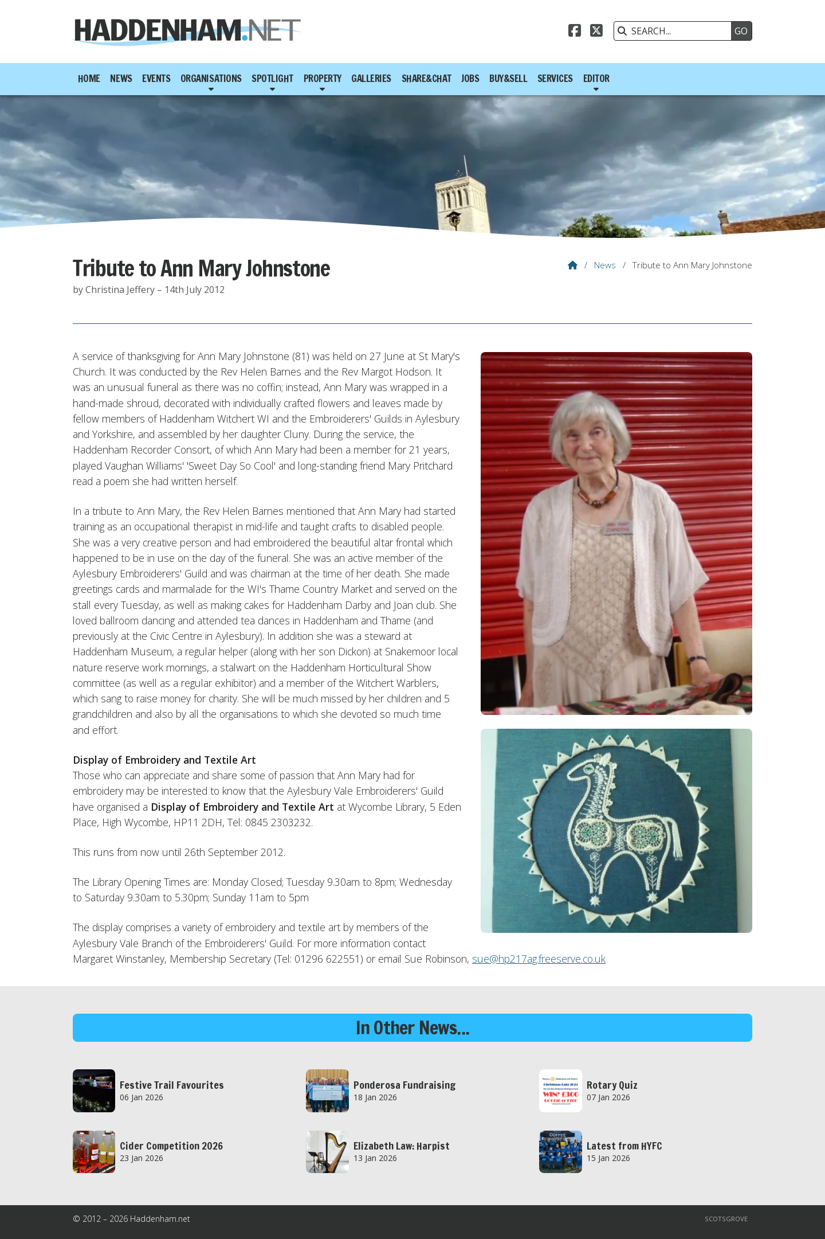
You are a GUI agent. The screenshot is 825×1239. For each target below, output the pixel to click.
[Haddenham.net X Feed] (596, 32)
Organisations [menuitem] (211, 78)
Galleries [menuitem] (371, 78)
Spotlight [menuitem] (272, 78)
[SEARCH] (675, 31)
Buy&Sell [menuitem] (508, 78)
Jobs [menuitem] (470, 78)
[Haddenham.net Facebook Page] (574, 32)
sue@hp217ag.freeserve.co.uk (539, 959)
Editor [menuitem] (596, 78)
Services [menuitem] (555, 78)
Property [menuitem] (322, 78)
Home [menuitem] (89, 78)
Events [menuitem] (156, 78)
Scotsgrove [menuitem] (726, 1218)
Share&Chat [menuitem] (426, 78)
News (605, 265)
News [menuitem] (121, 78)
